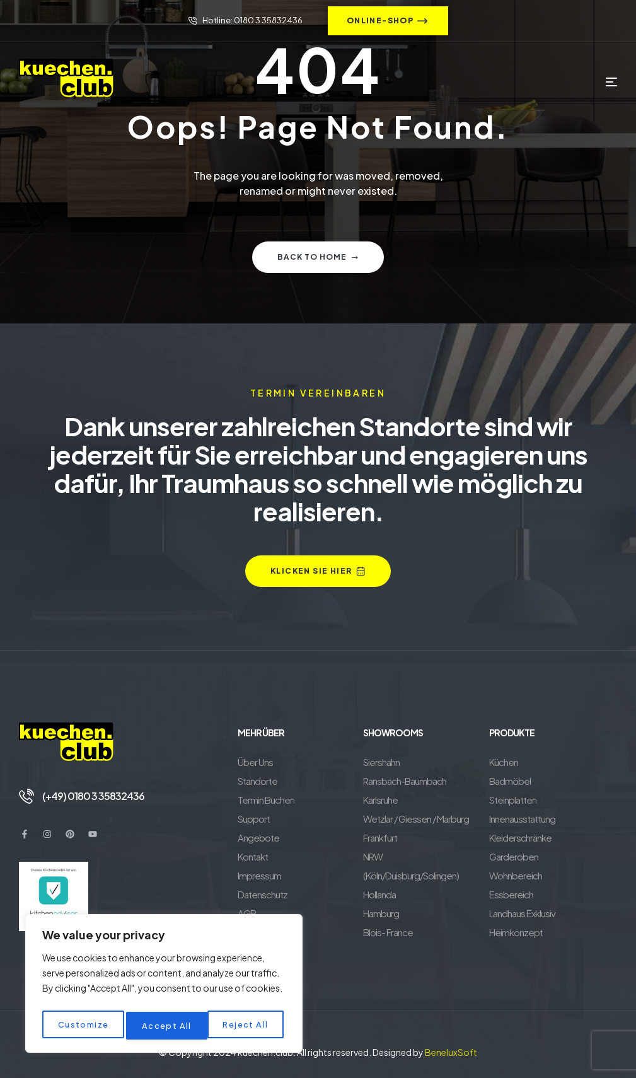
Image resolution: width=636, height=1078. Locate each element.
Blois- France (388, 932)
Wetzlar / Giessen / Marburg (416, 819)
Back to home (318, 257)
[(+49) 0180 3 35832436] (26, 796)
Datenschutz (262, 894)
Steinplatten (512, 800)
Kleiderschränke (520, 837)
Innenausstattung (522, 819)
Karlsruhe (380, 800)
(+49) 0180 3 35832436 (93, 796)
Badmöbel (510, 781)
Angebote (258, 837)
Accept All (246, 1025)
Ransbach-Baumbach (404, 781)
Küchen (503, 762)
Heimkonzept (516, 932)
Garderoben (513, 856)
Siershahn (381, 762)
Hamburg (381, 913)
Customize (82, 1025)
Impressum (259, 875)
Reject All (166, 1025)
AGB (247, 913)
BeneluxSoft (451, 1052)
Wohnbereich (515, 875)
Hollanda (379, 894)
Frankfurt (380, 837)
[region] (164, 986)
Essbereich (511, 894)
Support (254, 819)
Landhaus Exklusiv (522, 913)
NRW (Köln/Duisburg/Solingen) (411, 865)
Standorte (257, 781)
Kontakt (253, 856)
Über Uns (255, 762)
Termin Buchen (266, 800)
